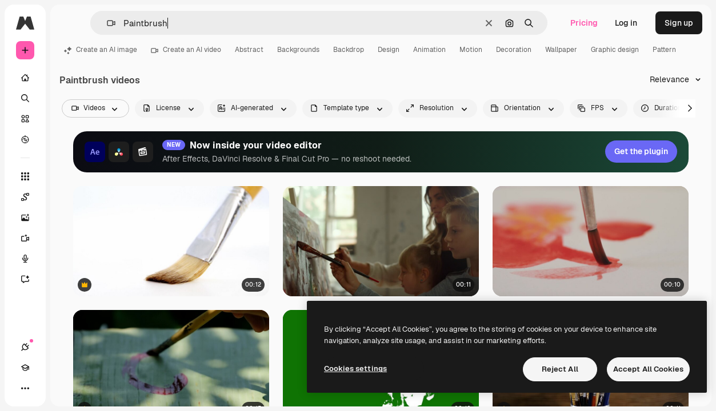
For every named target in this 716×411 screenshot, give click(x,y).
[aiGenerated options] (253, 108)
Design (388, 49)
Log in (626, 23)
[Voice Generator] (25, 258)
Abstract (249, 49)
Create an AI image (100, 49)
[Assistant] (25, 279)
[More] (25, 388)
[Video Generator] (25, 238)
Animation (429, 49)
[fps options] (598, 108)
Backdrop (348, 49)
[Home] (25, 77)
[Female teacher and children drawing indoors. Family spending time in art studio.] (381, 241)
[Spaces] (25, 197)
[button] (106, 23)
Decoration (513, 49)
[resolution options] (437, 108)
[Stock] (25, 119)
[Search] (25, 98)
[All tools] (25, 176)
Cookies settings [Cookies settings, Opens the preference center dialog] (355, 368)
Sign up (679, 23)
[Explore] (25, 139)
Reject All (560, 369)
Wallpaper (561, 49)
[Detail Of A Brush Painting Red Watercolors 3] (591, 241)
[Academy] (25, 367)
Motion (470, 49)
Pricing (584, 23)
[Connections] (25, 347)
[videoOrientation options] (523, 108)
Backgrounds (298, 49)
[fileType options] (347, 108)
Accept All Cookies (648, 369)
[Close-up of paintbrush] (171, 241)
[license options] (169, 108)
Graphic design (615, 49)
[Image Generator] (25, 217)
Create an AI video (186, 49)
